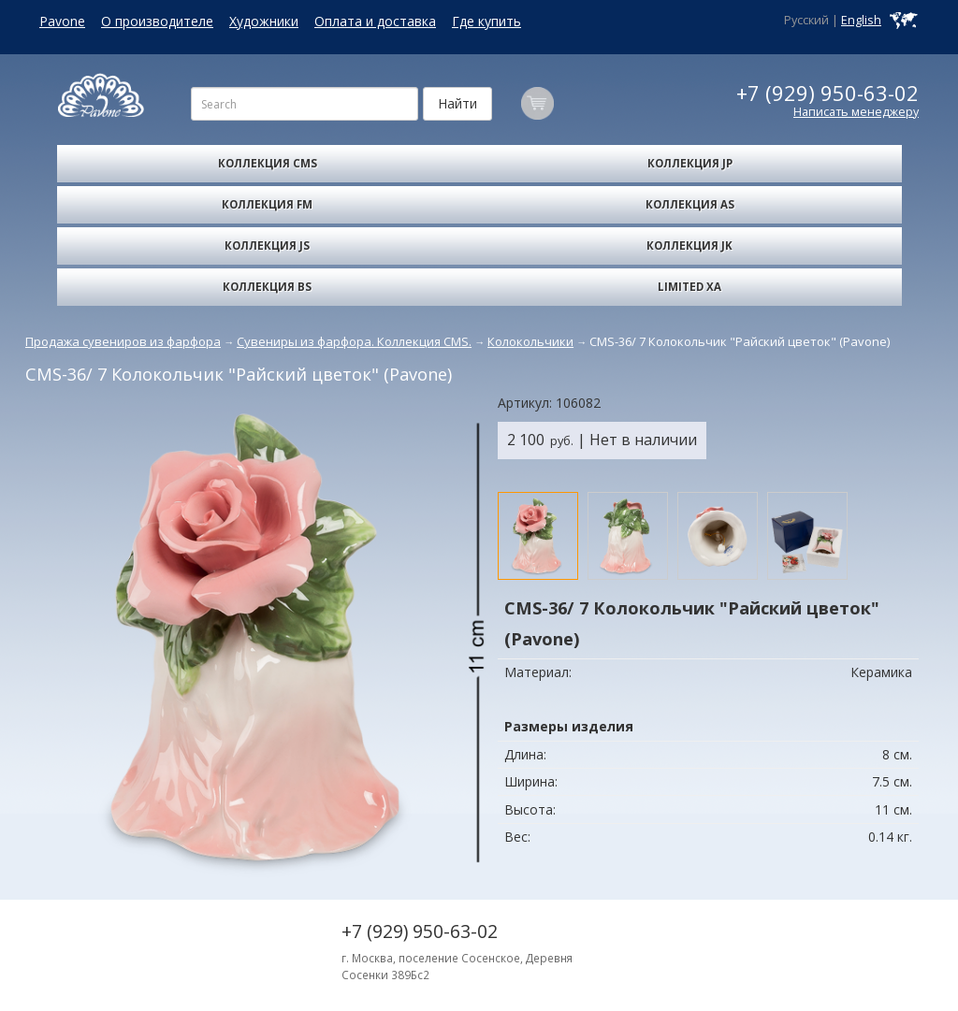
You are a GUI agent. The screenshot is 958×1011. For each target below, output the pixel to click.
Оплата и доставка (375, 21)
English (861, 20)
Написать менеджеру (856, 112)
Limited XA (689, 287)
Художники (263, 21)
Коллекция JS (267, 245)
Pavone (62, 21)
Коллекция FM (267, 204)
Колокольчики (530, 341)
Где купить (486, 21)
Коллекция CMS (267, 163)
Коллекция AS (690, 204)
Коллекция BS (267, 287)
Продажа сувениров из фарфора (123, 341)
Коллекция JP (690, 163)
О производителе (157, 21)
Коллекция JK (689, 245)
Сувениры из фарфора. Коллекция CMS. (354, 341)
